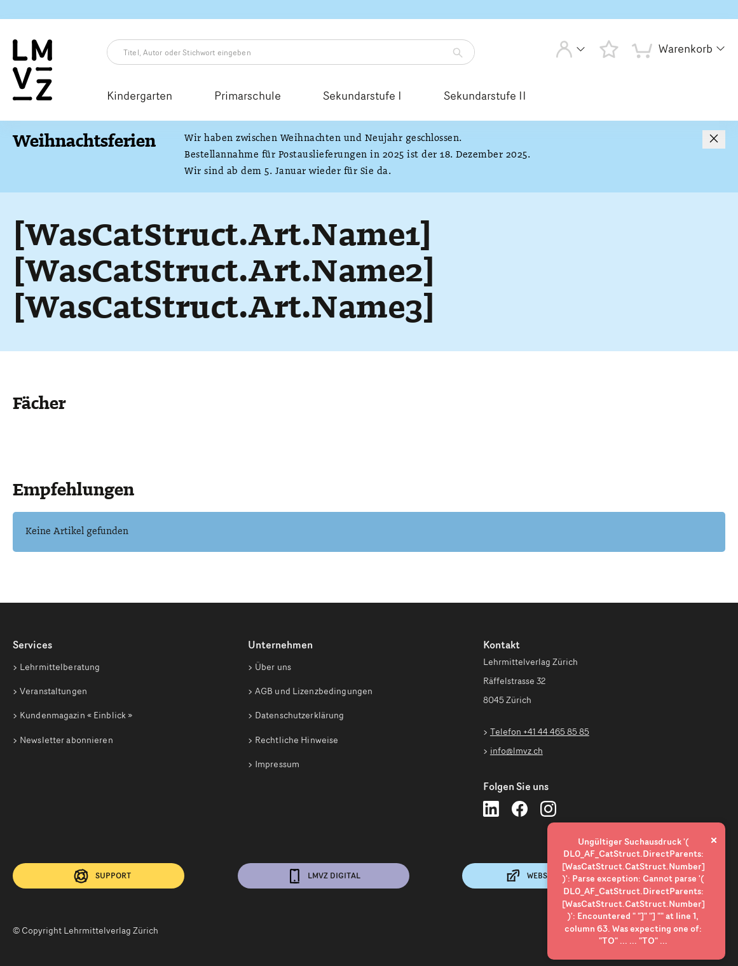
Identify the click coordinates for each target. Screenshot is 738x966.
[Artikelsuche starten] (454, 52)
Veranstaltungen (53, 692)
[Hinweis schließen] (713, 139)
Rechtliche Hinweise (296, 742)
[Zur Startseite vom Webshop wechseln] (32, 98)
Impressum (277, 767)
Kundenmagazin (76, 717)
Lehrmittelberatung (60, 667)
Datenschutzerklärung (300, 717)
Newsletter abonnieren (66, 742)
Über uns (273, 667)
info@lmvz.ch (516, 750)
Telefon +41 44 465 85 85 (539, 731)
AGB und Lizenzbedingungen (313, 692)
